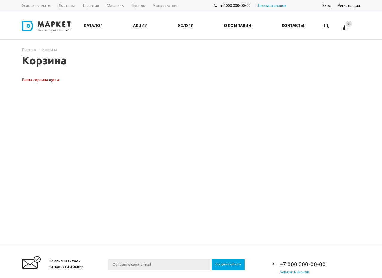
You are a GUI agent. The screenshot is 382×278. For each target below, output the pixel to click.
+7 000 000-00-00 (235, 5)
